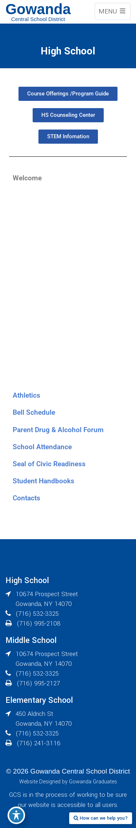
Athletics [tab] (26, 395)
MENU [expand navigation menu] (113, 11)
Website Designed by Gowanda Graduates (68, 782)
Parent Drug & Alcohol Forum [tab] (58, 430)
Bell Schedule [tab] (34, 412)
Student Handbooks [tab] (43, 481)
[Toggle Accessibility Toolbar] (16, 815)
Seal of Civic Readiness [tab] (49, 464)
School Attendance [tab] (42, 447)
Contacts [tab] (26, 498)
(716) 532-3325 (37, 613)
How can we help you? (101, 818)
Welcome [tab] (27, 178)
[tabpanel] (68, 286)
